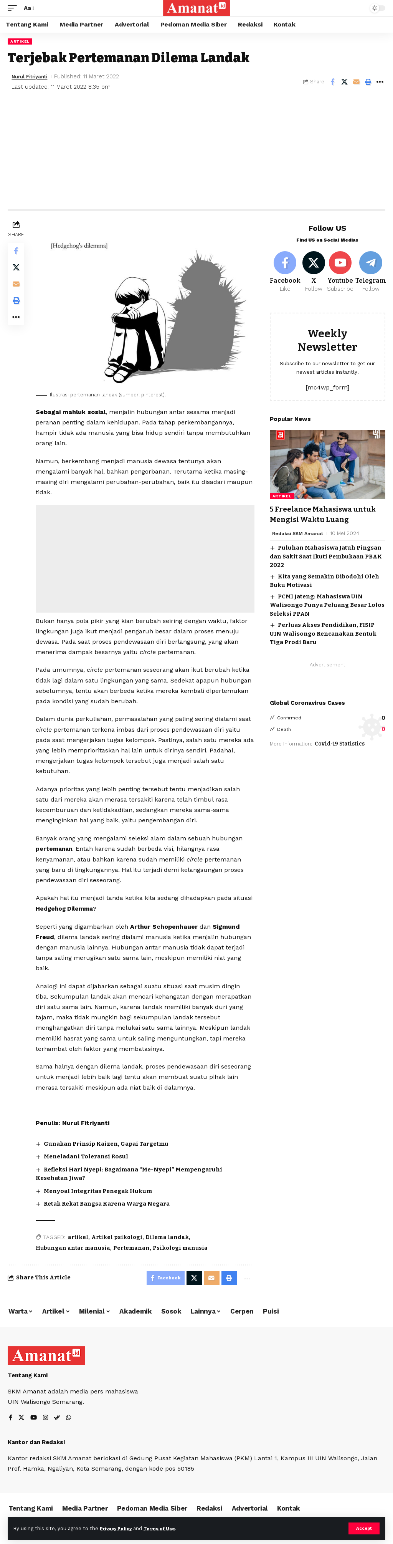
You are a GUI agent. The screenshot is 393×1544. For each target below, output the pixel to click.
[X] (315, 273)
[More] (380, 82)
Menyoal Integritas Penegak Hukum (100, 1189)
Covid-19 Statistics (340, 745)
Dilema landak (169, 1235)
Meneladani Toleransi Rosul (88, 1154)
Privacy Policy (118, 1528)
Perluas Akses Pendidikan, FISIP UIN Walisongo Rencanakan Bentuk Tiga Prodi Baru (323, 635)
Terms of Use (165, 1528)
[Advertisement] (196, 151)
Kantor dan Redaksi (36, 1442)
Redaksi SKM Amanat (299, 535)
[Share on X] (344, 82)
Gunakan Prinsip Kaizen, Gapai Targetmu (108, 1141)
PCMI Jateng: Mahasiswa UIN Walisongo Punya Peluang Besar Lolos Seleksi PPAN (327, 607)
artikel (80, 1235)
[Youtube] (343, 273)
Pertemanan (133, 1246)
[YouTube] (34, 1418)
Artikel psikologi (118, 1235)
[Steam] (58, 1418)
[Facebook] (285, 273)
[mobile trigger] (14, 8)
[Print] (368, 82)
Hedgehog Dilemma (89, 906)
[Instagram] (47, 1418)
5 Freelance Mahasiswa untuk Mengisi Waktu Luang (327, 516)
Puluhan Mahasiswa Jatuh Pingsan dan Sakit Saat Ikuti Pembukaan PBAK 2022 (326, 558)
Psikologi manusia (182, 1246)
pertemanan (57, 847)
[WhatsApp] (70, 1418)
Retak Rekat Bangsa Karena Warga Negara (109, 1201)
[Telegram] (373, 273)
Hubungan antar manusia (75, 1246)
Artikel (20, 41)
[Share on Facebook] (332, 82)
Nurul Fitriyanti (33, 76)
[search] (358, 8)
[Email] (356, 82)
